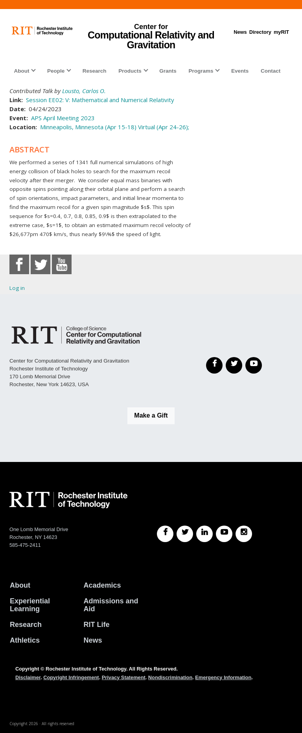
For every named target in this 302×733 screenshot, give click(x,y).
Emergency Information (223, 677)
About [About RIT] (20, 585)
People (55, 71)
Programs (200, 71)
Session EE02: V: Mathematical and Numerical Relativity (100, 100)
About (21, 71)
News (240, 32)
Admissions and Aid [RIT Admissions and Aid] (111, 605)
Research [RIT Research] (26, 625)
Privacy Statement (123, 677)
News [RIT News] (93, 640)
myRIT (281, 32)
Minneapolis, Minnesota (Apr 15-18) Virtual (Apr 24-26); (114, 127)
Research (95, 71)
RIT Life (97, 625)
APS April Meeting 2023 (63, 118)
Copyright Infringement (71, 677)
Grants (168, 71)
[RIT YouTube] (224, 534)
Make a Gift (151, 415)
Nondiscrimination (170, 677)
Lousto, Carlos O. (84, 91)
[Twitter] (234, 365)
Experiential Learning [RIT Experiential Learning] (30, 605)
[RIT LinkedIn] (204, 534)
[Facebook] (214, 365)
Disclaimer (28, 677)
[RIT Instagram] (244, 534)
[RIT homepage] (42, 31)
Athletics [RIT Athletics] (25, 640)
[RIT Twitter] (185, 534)
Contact (270, 71)
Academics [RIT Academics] (102, 585)
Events (240, 71)
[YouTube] (253, 365)
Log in (17, 287)
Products (130, 71)
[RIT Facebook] (165, 534)
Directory (260, 32)
